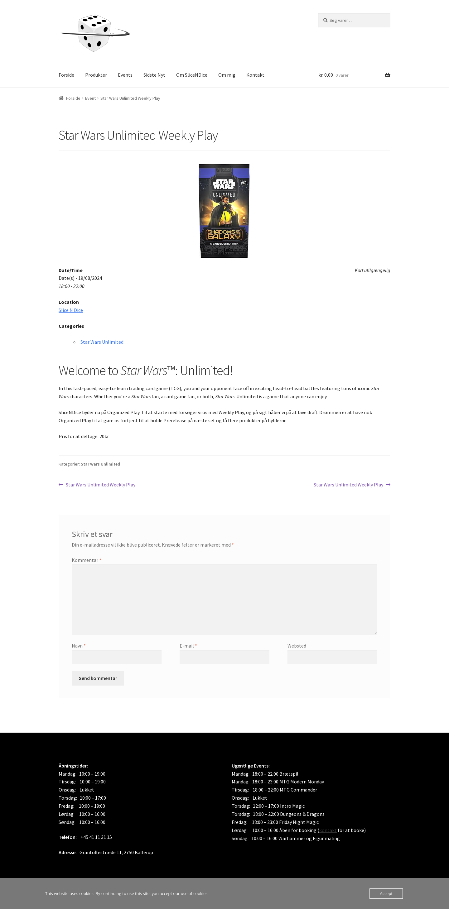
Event (90, 98)
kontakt (328, 830)
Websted (296, 646)
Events (125, 75)
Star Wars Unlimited (101, 342)
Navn (79, 646)
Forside (66, 75)
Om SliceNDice (191, 75)
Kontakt (255, 75)
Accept (386, 893)
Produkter (96, 75)
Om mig (226, 75)
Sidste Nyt (154, 75)
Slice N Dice (71, 310)
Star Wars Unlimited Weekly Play (100, 485)
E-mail (188, 646)
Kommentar (86, 560)
